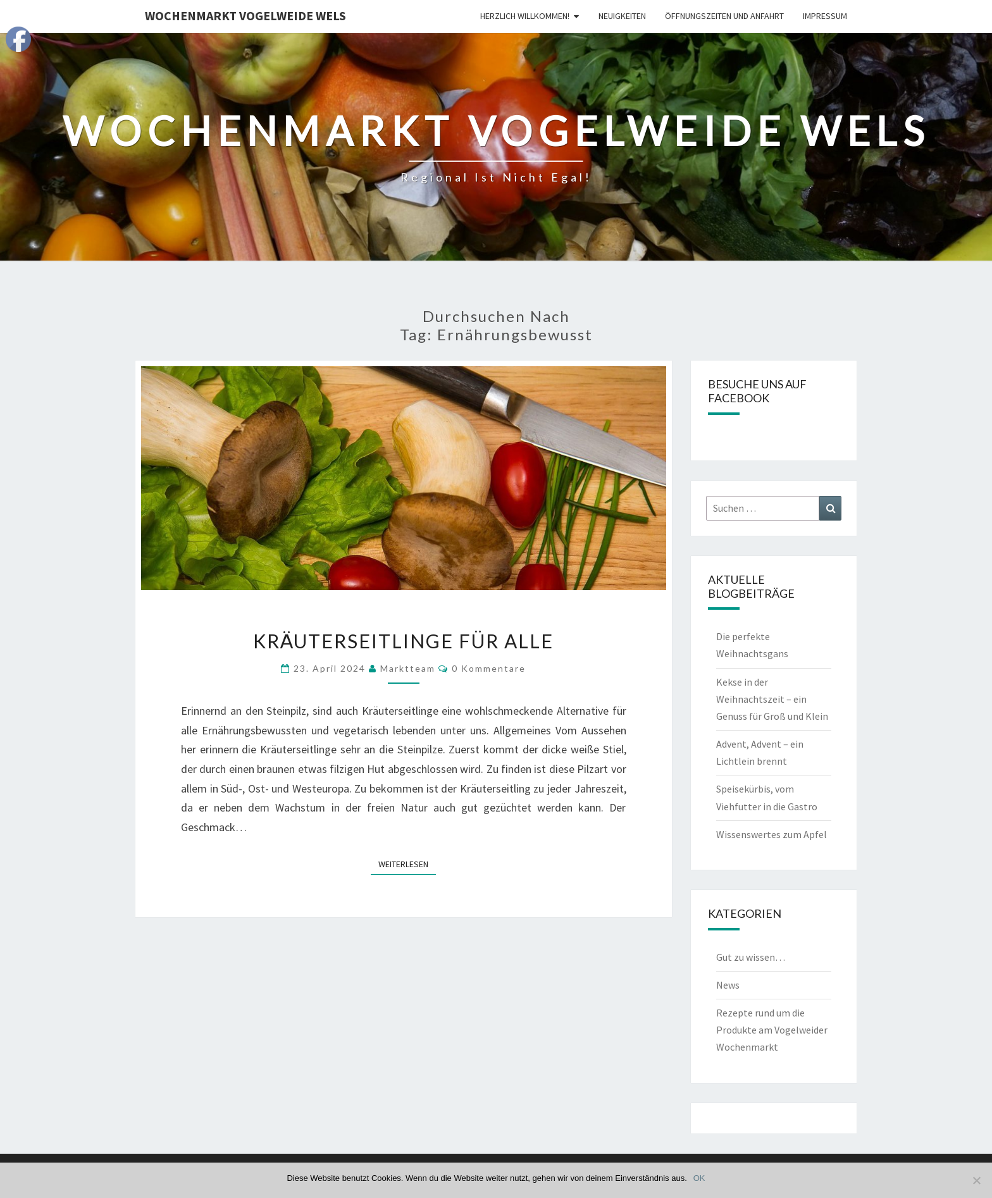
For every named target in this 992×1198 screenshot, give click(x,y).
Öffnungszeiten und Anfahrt (724, 16)
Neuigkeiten (622, 16)
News (728, 985)
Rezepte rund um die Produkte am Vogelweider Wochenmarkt (772, 1029)
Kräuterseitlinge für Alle (403, 640)
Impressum (825, 16)
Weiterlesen (407, 863)
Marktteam (407, 668)
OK (699, 1178)
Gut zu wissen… (750, 957)
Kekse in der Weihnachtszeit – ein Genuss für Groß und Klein (772, 699)
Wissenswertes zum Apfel (771, 834)
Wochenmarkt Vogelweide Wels (245, 15)
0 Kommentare (489, 668)
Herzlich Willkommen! (524, 16)
